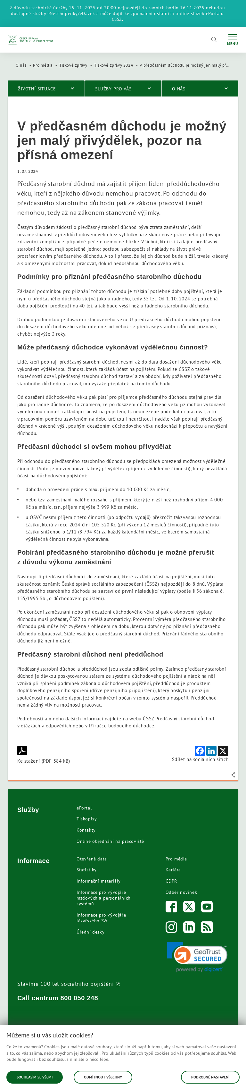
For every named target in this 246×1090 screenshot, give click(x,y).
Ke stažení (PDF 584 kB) (43, 755)
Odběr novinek (181, 892)
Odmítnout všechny (103, 1077)
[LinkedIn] (189, 928)
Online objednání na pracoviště (110, 841)
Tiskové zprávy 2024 (113, 65)
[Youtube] (207, 908)
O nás (21, 65)
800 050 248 (79, 998)
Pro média (42, 65)
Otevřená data (92, 859)
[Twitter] (189, 908)
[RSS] (207, 928)
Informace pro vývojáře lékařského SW (101, 918)
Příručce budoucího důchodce (121, 726)
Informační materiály (99, 881)
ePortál (84, 808)
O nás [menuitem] (178, 89)
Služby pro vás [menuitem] (113, 89)
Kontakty (86, 830)
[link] (197, 957)
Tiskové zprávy (73, 65)
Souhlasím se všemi (35, 1077)
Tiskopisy (87, 819)
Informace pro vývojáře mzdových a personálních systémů (104, 898)
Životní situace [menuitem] (37, 89)
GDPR (171, 881)
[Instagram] (171, 928)
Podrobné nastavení (210, 1077)
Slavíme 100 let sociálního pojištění (65, 983)
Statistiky (87, 870)
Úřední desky (90, 932)
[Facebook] (171, 908)
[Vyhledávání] (214, 40)
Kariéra (173, 870)
